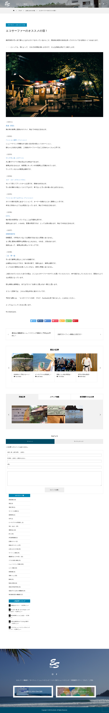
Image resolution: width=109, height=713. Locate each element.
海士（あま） (12, 526)
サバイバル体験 (13, 511)
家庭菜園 (11, 499)
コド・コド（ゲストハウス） (16, 180)
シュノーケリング (43, 4)
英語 (10, 503)
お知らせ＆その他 (20, 25)
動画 (10, 579)
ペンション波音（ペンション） (17, 140)
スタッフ (18, 4)
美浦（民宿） (10, 126)
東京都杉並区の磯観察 (14, 594)
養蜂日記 (11, 530)
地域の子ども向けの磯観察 (16, 590)
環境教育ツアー (76, 4)
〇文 (7, 256)
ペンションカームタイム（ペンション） (20, 198)
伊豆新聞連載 (12, 537)
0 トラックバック (78, 441)
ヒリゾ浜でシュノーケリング (60, 4)
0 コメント (30, 441)
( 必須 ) (15, 452)
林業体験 (11, 571)
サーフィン (32, 4)
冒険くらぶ (12, 575)
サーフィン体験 (13, 552)
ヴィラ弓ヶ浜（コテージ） (15, 158)
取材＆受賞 (12, 583)
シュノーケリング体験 (14, 564)
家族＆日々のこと (13, 545)
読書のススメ (12, 541)
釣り (10, 534)
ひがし (8, 216)
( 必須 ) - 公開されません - (16, 458)
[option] (22, 367)
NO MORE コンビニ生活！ (18, 615)
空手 (10, 518)
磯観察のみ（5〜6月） (15, 556)
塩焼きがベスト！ (15, 605)
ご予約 (91, 4)
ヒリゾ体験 (12, 568)
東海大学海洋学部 (13, 587)
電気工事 (11, 507)
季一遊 (13, 256)
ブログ (85, 4)
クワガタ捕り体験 (13, 560)
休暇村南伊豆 (10, 234)
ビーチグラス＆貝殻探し (15, 522)
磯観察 (25, 4)
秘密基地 (11, 515)
